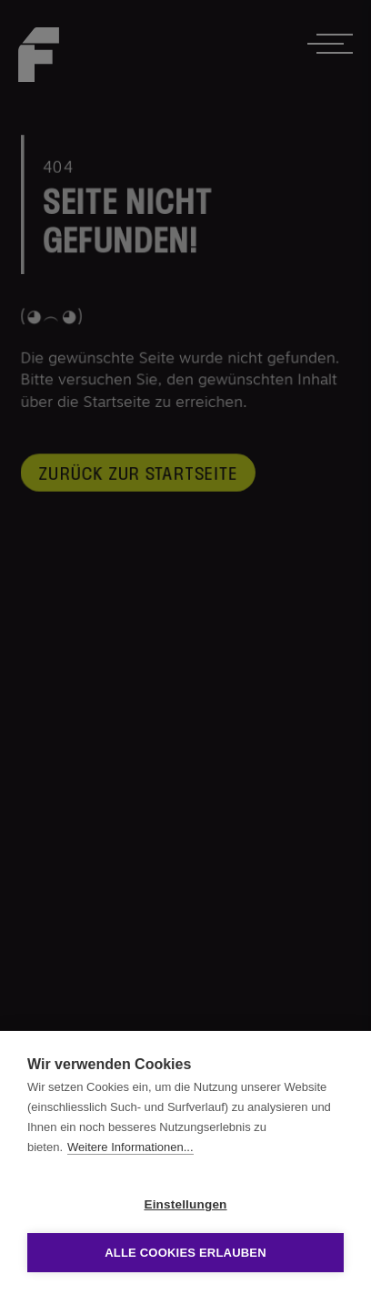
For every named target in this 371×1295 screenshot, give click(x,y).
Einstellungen (185, 1204)
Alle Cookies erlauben (185, 1252)
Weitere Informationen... (130, 1147)
